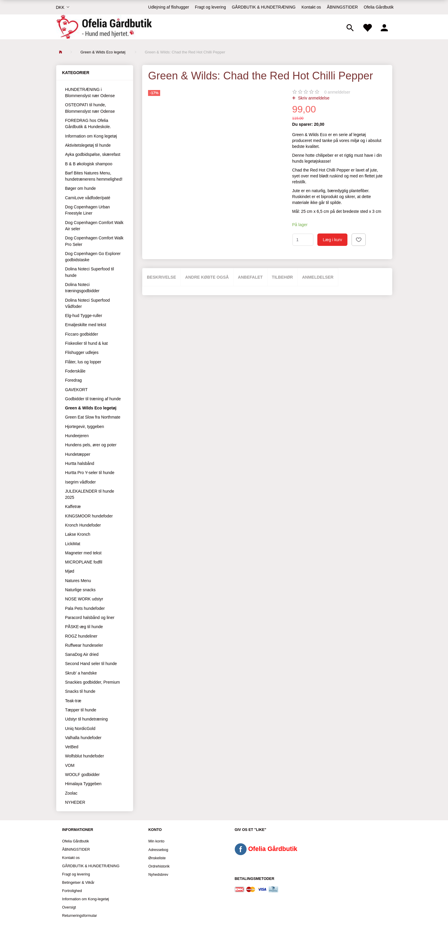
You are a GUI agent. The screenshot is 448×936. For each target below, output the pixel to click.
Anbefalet (250, 277)
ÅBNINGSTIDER (342, 7)
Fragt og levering (210, 7)
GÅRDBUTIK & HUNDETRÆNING (264, 7)
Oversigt (69, 907)
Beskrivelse (161, 277)
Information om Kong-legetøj (85, 899)
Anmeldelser (318, 277)
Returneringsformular (79, 916)
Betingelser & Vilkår (78, 883)
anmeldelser (337, 92)
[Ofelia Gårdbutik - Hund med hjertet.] (104, 26)
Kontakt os (311, 7)
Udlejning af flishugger (168, 7)
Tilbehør (282, 277)
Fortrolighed (72, 891)
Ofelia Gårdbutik (378, 7)
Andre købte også (207, 277)
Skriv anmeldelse (313, 98)
